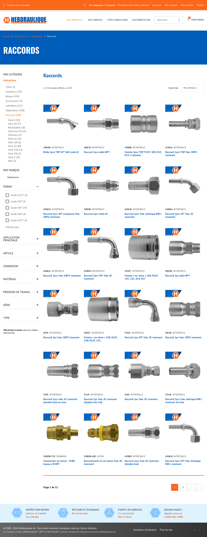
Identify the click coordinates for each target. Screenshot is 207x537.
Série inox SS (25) (17, 131)
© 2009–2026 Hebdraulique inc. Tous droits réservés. (30, 528)
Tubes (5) (10, 86)
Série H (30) (14, 120)
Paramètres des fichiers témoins (133, 5)
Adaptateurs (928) (15, 110)
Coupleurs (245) (14, 91)
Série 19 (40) (14, 146)
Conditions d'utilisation (145, 529)
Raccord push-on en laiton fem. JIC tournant (103, 462)
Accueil (6, 36)
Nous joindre (187, 5)
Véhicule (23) (15, 134)
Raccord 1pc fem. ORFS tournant (61, 337)
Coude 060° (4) (18, 214)
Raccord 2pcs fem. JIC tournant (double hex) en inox (60, 401)
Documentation (141, 19)
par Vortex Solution (86, 528)
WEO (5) (12, 161)
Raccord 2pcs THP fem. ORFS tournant (181, 154)
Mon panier (196, 19)
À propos (157, 5)
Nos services (95, 19)
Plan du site (166, 529)
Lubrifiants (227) (14, 105)
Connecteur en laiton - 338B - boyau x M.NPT (59, 462)
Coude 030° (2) (18, 201)
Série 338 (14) (15, 149)
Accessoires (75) (14, 101)
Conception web (67, 528)
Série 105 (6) (14, 142)
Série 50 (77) (14, 123)
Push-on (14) (14, 138)
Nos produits (74, 19)
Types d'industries (117, 19)
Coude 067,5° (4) (19, 220)
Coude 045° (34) (19, 207)
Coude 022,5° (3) (19, 195)
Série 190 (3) (14, 153)
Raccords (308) (13, 115)
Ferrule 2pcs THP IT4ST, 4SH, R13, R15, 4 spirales (143, 154)
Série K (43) (14, 157)
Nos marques (171, 5)
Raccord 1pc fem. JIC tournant (141, 399)
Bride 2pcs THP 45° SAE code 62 (61, 152)
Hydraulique (37, 36)
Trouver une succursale (18, 5)
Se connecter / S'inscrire (99, 5)
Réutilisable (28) (16, 127)
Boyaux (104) (12, 96)
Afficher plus (12, 227)
